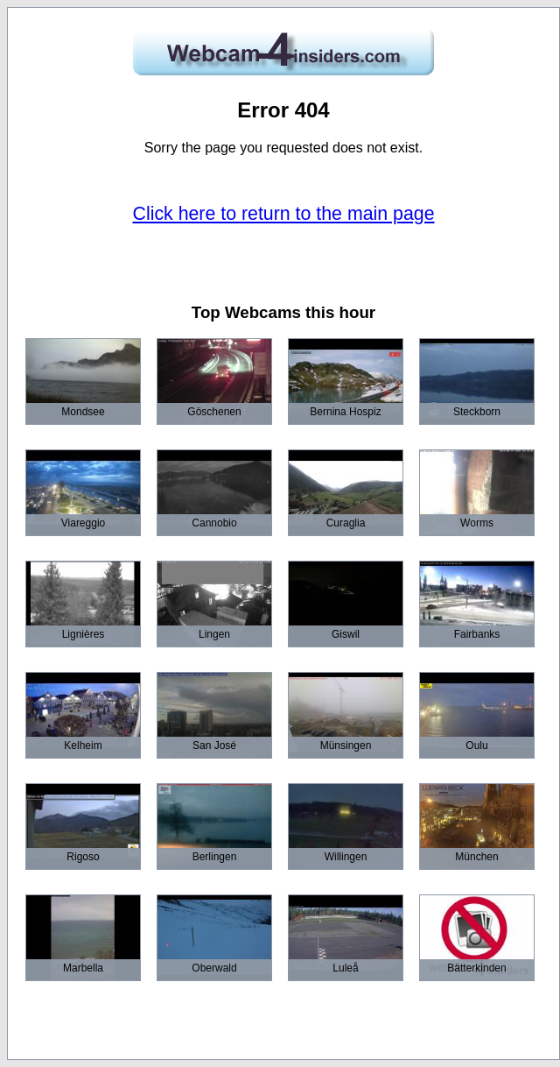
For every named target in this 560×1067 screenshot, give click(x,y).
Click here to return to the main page (284, 213)
